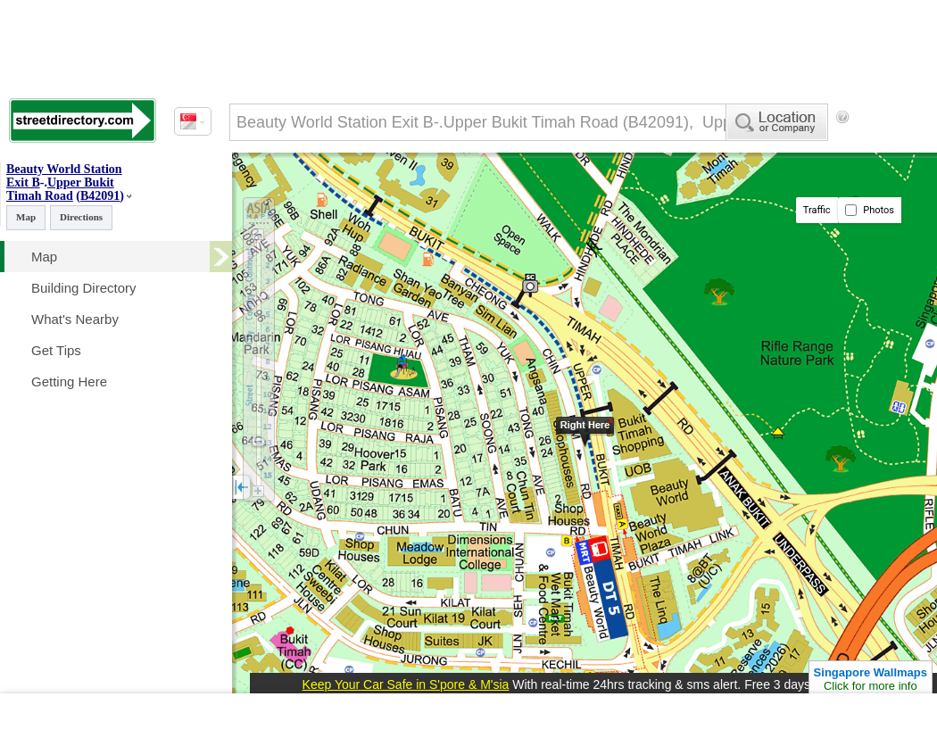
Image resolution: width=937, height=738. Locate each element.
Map (26, 216)
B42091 (100, 196)
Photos (869, 210)
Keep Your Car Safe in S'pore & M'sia (406, 684)
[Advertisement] (468, 715)
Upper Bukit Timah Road (60, 189)
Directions (81, 216)
